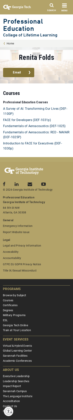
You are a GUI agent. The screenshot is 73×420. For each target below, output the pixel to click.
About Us (11, 370)
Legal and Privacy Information (22, 245)
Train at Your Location (17, 330)
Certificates (10, 305)
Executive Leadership (16, 376)
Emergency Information (18, 225)
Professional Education (23, 24)
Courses (8, 300)
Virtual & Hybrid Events (17, 345)
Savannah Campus (15, 391)
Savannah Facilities (15, 355)
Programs (12, 289)
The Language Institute (17, 396)
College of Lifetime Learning (30, 35)
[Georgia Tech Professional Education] (23, 171)
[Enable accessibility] (8, 411)
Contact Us (10, 406)
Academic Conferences (17, 360)
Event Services (15, 339)
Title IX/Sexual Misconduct (20, 270)
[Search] (51, 8)
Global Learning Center (17, 350)
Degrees (8, 310)
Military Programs (14, 315)
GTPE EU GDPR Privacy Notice (22, 264)
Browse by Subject (14, 295)
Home (10, 43)
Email (17, 72)
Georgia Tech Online (15, 325)
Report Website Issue (16, 232)
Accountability (12, 258)
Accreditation (11, 401)
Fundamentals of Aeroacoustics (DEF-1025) (34, 126)
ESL (5, 320)
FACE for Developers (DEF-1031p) (27, 120)
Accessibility (10, 251)
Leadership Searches (16, 381)
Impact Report (12, 386)
